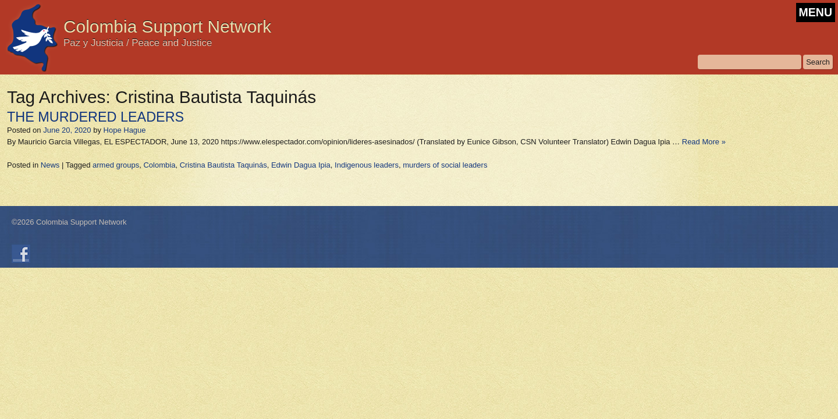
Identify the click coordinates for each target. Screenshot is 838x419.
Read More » (704, 141)
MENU (815, 12)
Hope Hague (125, 130)
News (50, 165)
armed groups (116, 165)
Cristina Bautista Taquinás (223, 165)
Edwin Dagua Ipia (301, 165)
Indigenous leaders (367, 165)
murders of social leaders (445, 165)
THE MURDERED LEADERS (95, 117)
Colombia (159, 165)
